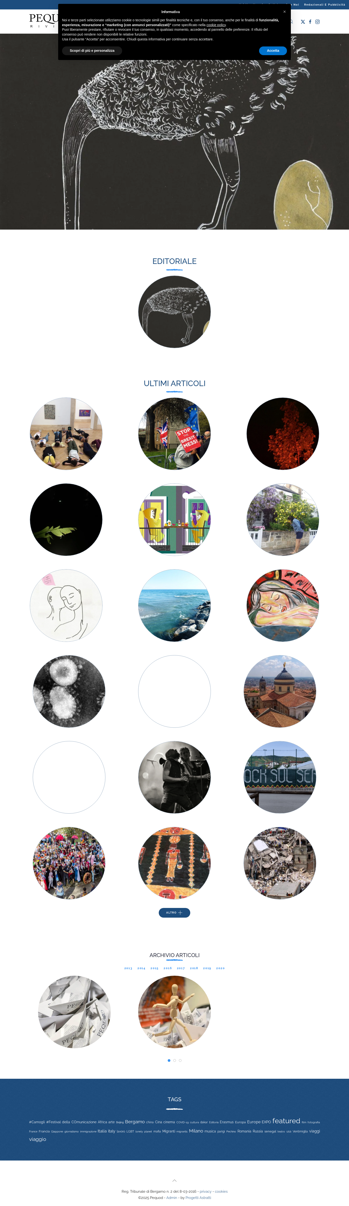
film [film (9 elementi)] (304, 1122)
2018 (194, 968)
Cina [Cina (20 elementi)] (158, 1122)
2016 (168, 968)
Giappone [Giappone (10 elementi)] (57, 1131)
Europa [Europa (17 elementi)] (240, 1122)
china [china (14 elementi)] (150, 1122)
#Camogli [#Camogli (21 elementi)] (37, 1122)
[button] (174, 1180)
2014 (141, 968)
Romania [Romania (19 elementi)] (244, 1131)
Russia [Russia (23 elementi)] (258, 1131)
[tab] (169, 1060)
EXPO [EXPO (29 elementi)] (266, 1122)
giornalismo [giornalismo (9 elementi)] (71, 1131)
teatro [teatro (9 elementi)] (281, 1131)
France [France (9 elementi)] (33, 1131)
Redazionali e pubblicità (324, 4)
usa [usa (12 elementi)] (288, 1131)
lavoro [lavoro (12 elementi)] (121, 1131)
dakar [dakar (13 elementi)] (204, 1122)
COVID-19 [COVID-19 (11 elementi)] (182, 1122)
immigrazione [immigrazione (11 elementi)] (88, 1131)
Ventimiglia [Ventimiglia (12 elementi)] (300, 1131)
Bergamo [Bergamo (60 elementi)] (135, 1121)
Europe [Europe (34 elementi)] (254, 1122)
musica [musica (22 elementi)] (210, 1131)
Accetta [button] (273, 50)
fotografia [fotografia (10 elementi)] (314, 1122)
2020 (220, 968)
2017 (181, 968)
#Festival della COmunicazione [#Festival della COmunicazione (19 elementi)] (71, 1122)
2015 (155, 968)
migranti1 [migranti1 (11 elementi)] (182, 1131)
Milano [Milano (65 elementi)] (196, 1130)
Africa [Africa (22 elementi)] (102, 1122)
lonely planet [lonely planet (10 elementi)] (143, 1131)
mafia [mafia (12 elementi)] (157, 1131)
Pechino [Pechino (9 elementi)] (231, 1131)
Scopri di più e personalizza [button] (92, 50)
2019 (207, 968)
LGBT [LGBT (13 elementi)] (130, 1131)
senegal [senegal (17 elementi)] (270, 1131)
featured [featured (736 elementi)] (286, 1120)
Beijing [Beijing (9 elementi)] (120, 1122)
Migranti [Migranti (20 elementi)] (168, 1131)
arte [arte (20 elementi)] (111, 1122)
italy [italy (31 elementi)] (111, 1131)
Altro (174, 912)
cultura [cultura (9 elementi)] (194, 1122)
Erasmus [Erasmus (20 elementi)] (227, 1122)
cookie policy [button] (216, 25)
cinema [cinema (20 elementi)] (169, 1122)
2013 (128, 968)
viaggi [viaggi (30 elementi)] (314, 1131)
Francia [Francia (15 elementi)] (44, 1131)
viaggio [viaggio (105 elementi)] (37, 1139)
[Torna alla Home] (53, 21)
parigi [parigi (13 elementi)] (221, 1131)
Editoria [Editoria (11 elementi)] (214, 1122)
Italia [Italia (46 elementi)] (102, 1131)
